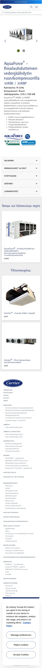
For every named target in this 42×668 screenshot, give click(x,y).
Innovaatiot (7, 561)
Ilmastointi (7, 405)
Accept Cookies (21, 654)
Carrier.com (7, 390)
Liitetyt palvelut (11, 541)
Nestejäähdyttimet (12, 415)
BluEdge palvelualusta (11, 517)
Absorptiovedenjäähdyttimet (16, 413)
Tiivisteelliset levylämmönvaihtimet (18, 418)
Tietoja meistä (10, 588)
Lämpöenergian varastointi (15, 420)
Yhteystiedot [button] (20, 2)
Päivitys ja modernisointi (14, 550)
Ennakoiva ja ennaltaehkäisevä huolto (19, 533)
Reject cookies (21, 645)
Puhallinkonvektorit (12, 451)
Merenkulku (9, 501)
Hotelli (7, 488)
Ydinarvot (8, 586)
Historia (8, 596)
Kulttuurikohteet (11, 503)
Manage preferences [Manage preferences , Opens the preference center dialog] (21, 635)
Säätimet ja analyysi (12, 548)
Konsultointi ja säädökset (14, 553)
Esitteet (6, 398)
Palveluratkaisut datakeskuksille (15, 521)
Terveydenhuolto (11, 491)
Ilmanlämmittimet (12, 449)
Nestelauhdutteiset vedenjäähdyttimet (19, 410)
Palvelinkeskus (10, 498)
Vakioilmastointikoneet (13, 446)
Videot (5, 401)
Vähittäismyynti (11, 496)
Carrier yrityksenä (10, 583)
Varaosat (8, 538)
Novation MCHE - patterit (15, 567)
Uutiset (6, 395)
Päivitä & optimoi (9, 545)
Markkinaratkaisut (10, 483)
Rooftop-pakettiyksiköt (13, 444)
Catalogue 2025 (9, 472)
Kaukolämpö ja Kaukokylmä (15, 508)
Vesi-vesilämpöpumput (14, 427)
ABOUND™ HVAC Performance (16, 461)
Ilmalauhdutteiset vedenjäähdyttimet (19, 408)
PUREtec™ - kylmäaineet (14, 564)
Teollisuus (9, 486)
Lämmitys (6, 424)
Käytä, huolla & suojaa (11, 526)
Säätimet (6, 455)
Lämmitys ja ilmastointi (11, 431)
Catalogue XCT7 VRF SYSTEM (13, 477)
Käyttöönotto (10, 528)
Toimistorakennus (11, 493)
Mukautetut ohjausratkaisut (15, 463)
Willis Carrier (10, 593)
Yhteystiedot (8, 392)
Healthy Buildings (9, 578)
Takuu (7, 531)
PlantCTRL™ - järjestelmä (14, 458)
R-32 (7, 572)
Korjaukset (9, 536)
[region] (21, 631)
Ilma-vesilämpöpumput (14, 434)
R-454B (8, 574)
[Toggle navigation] (31, 7)
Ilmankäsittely (8, 441)
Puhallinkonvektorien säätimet (16, 466)
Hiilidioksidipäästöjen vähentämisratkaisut (19, 557)
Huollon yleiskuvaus (10, 512)
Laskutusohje (11, 591)
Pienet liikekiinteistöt (13, 506)
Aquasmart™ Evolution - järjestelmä (18, 468)
